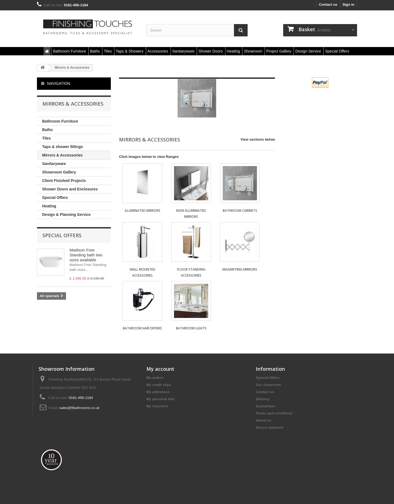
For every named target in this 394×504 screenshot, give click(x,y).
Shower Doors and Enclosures (70, 189)
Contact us (328, 4)
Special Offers (55, 197)
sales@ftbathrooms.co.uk (79, 408)
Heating (49, 206)
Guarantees (266, 406)
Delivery (263, 399)
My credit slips (158, 385)
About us (263, 420)
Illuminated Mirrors (142, 210)
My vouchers (157, 406)
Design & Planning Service (66, 214)
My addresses (158, 392)
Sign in (348, 4)
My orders (154, 378)
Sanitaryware (54, 163)
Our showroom (268, 385)
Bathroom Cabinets (240, 210)
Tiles (46, 138)
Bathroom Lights (191, 328)
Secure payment (269, 427)
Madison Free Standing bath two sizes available (85, 255)
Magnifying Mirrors (239, 269)
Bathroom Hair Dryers (142, 328)
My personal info (160, 399)
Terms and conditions (274, 413)
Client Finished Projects (64, 180)
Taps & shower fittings (62, 146)
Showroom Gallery (59, 172)
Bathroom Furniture (60, 121)
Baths (47, 130)
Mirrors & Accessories (62, 155)
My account (160, 369)
